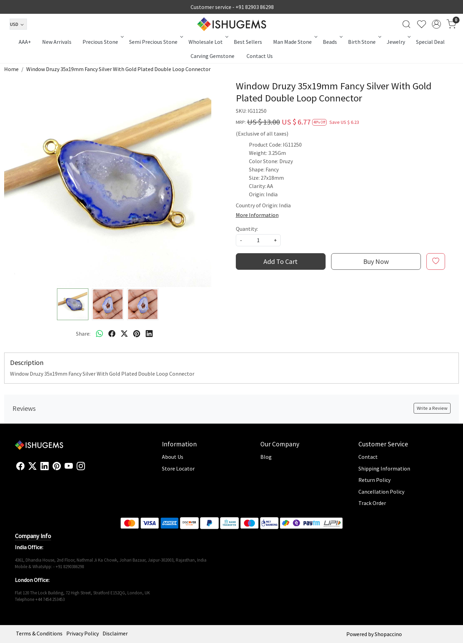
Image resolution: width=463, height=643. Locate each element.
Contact (368, 456)
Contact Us (260, 55)
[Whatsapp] (99, 334)
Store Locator (178, 468)
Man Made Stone (294, 41)
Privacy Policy (82, 633)
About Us (172, 456)
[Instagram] (80, 466)
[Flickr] (88, 469)
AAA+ (25, 41)
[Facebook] (20, 466)
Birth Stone (364, 41)
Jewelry (398, 41)
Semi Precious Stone (155, 41)
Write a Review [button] (432, 408)
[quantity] (258, 240)
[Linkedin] (44, 466)
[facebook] (112, 334)
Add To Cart (280, 261)
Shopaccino (388, 634)
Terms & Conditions (39, 633)
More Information (257, 214)
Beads (332, 41)
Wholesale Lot (208, 41)
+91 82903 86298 (254, 6)
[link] (406, 24)
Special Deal (430, 41)
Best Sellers (248, 41)
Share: (83, 333)
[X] (32, 466)
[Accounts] (436, 24)
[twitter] (124, 334)
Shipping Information (384, 468)
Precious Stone (103, 41)
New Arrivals (56, 41)
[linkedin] (149, 334)
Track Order (372, 502)
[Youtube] (68, 466)
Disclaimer (115, 633)
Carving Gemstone (212, 55)
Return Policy (374, 479)
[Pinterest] (56, 466)
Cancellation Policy (381, 491)
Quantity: (247, 228)
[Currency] (18, 24)
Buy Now (376, 261)
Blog (266, 456)
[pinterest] (137, 334)
